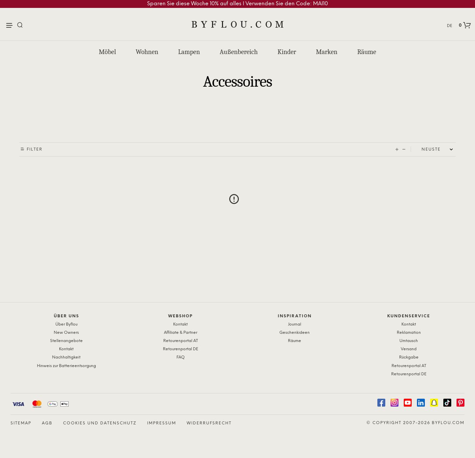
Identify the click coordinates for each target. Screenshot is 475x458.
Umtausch (408, 341)
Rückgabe (409, 357)
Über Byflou (66, 324)
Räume (366, 52)
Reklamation (409, 332)
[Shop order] (439, 150)
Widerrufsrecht (209, 423)
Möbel (107, 52)
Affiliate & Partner (180, 332)
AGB (47, 423)
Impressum (161, 423)
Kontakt (66, 349)
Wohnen (147, 52)
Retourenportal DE (180, 349)
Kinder (286, 52)
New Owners (66, 332)
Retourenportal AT (180, 341)
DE (449, 26)
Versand (409, 349)
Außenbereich (239, 52)
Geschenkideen (294, 332)
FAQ (180, 357)
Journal (294, 324)
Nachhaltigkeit (66, 357)
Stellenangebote (66, 341)
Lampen (189, 52)
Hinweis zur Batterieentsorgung (66, 366)
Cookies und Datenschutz (100, 423)
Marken (326, 52)
